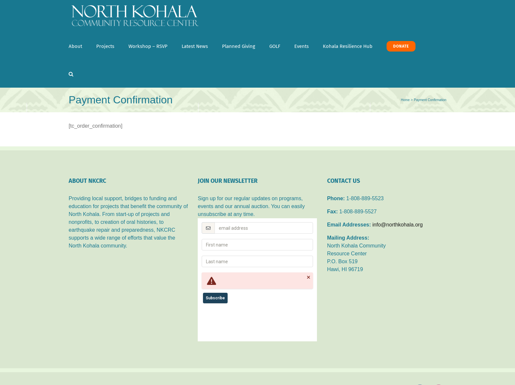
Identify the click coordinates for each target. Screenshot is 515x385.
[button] (71, 74)
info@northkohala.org (397, 224)
